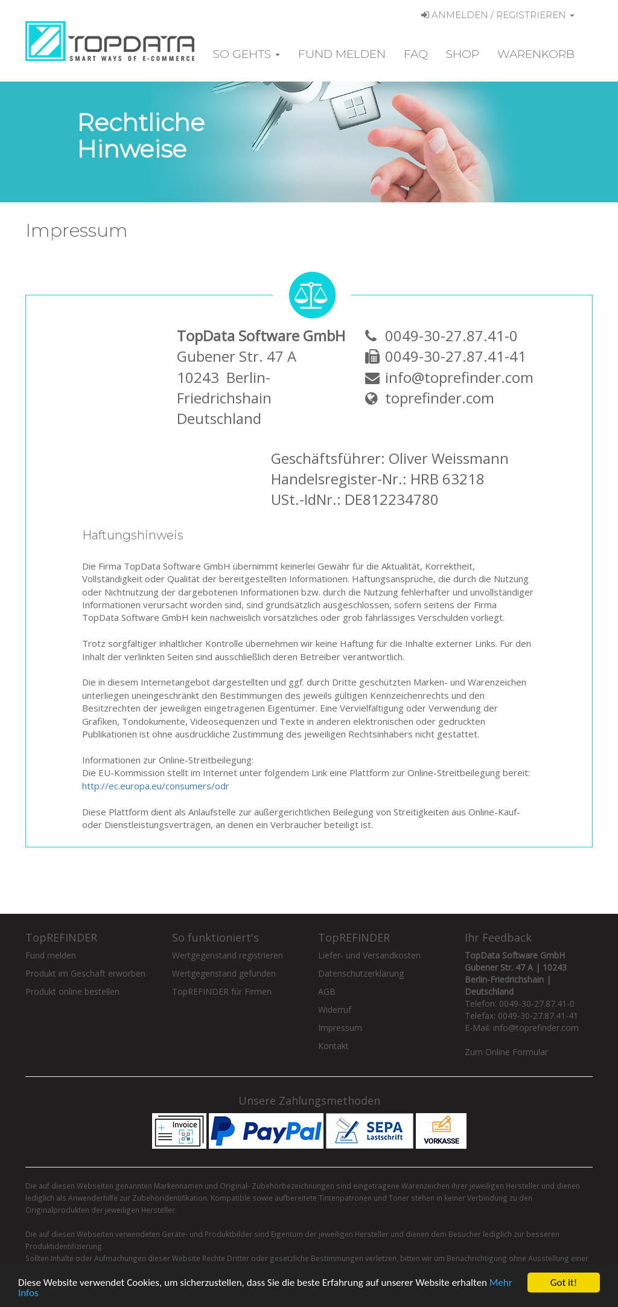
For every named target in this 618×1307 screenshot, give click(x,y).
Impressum (340, 1027)
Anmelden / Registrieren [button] (498, 15)
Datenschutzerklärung (361, 973)
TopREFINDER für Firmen (222, 991)
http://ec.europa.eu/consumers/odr (155, 786)
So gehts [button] (246, 54)
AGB (327, 991)
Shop (462, 54)
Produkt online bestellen (72, 991)
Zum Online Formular (506, 1052)
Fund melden (342, 54)
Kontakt (333, 1046)
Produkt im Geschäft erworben (85, 973)
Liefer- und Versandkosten (369, 955)
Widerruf (334, 1009)
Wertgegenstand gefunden (224, 973)
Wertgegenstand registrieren (227, 955)
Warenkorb (536, 54)
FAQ (416, 54)
